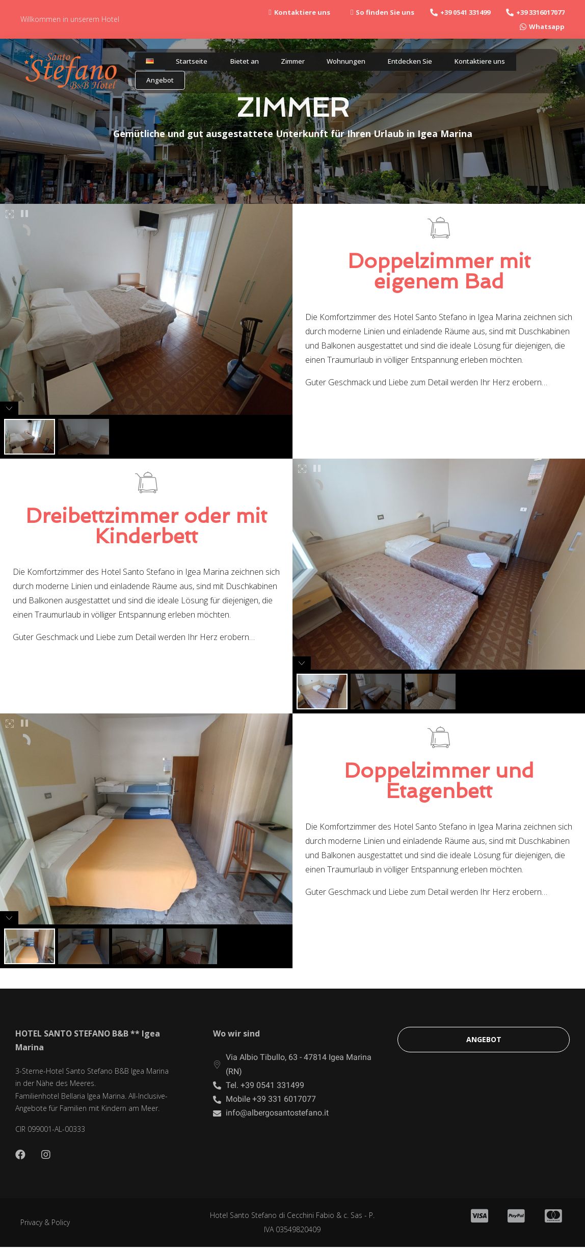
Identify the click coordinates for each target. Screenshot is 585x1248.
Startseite (185, 64)
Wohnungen (340, 64)
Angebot (159, 86)
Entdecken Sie (406, 64)
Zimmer (286, 64)
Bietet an (237, 64)
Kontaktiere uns (480, 64)
